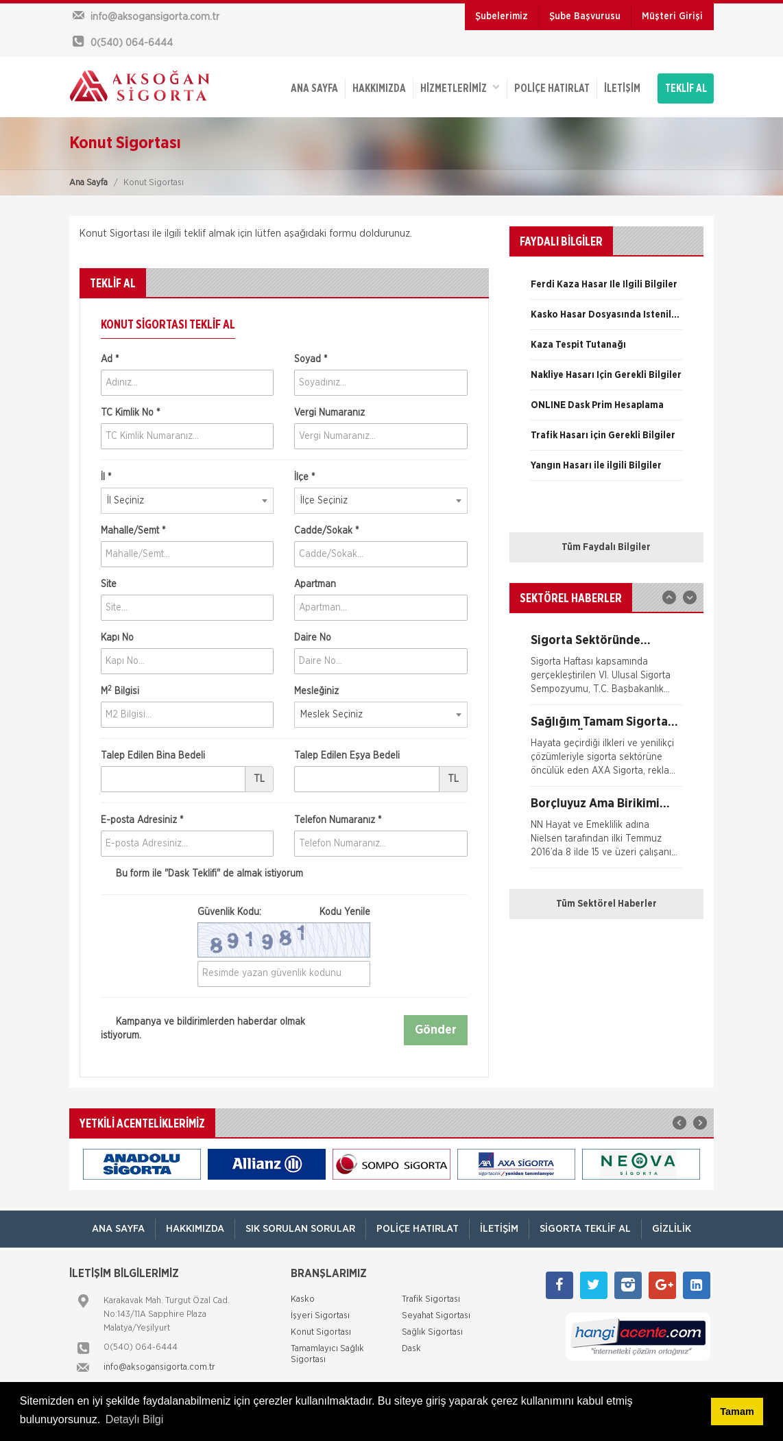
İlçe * (304, 477)
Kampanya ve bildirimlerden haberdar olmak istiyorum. (203, 1028)
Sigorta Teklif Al (585, 1229)
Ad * (110, 359)
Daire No (312, 638)
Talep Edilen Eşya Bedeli (347, 756)
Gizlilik (671, 1229)
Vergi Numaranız (329, 413)
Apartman (315, 584)
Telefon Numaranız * (337, 820)
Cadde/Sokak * (326, 531)
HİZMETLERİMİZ (460, 87)
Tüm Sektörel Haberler (606, 904)
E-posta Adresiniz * (142, 820)
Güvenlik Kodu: (283, 912)
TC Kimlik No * (130, 413)
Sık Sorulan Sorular (300, 1229)
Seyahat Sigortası (436, 1315)
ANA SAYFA (314, 88)
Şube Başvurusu (585, 16)
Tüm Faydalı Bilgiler (606, 547)
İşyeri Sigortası (320, 1315)
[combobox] (187, 501)
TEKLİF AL (686, 88)
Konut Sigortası (321, 1332)
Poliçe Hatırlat (552, 88)
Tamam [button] (737, 1411)
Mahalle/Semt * (133, 531)
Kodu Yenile (345, 912)
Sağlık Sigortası (432, 1332)
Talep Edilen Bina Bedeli (153, 756)
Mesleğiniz (316, 691)
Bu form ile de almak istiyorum (202, 874)
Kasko (303, 1299)
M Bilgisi (120, 690)
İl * (106, 477)
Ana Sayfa (88, 182)
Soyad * (310, 359)
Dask (411, 1348)
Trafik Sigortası (431, 1299)
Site (109, 584)
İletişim (622, 88)
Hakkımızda (379, 88)
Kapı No (117, 638)
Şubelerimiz (501, 16)
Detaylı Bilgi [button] (134, 1419)
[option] (606, 289)
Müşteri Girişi (672, 16)
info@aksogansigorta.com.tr (159, 1367)
